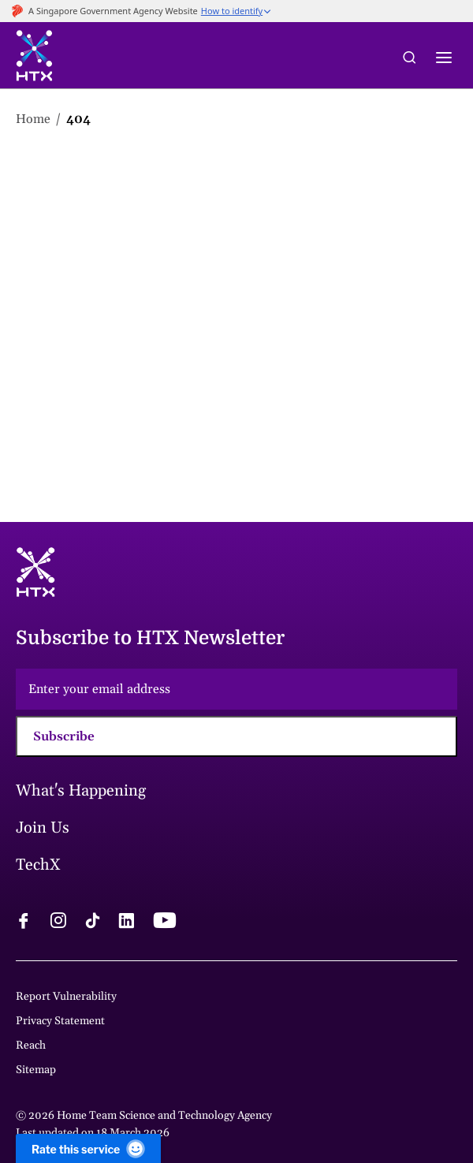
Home (33, 119)
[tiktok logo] (92, 922)
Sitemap (36, 1070)
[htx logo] (34, 58)
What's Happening (81, 791)
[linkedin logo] (126, 922)
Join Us (42, 828)
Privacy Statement (60, 1021)
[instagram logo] (58, 922)
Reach (31, 1045)
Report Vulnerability (66, 997)
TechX (38, 865)
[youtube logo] (164, 922)
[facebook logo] (24, 922)
